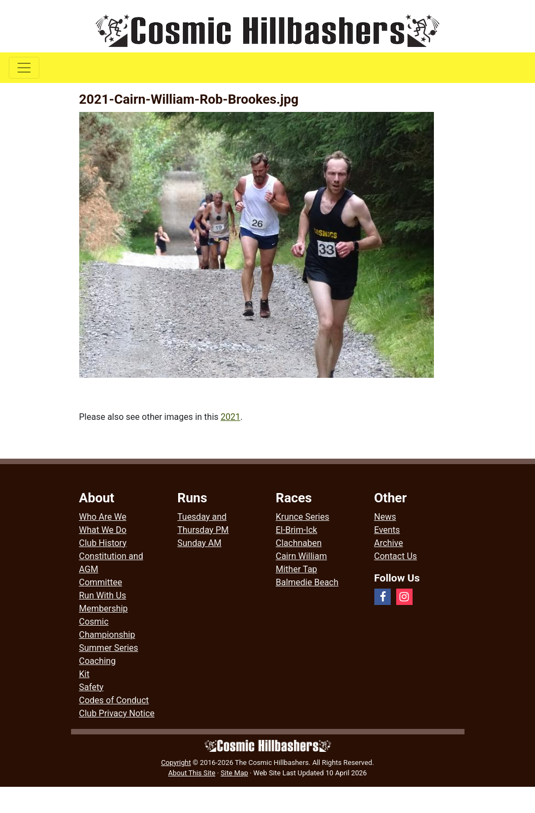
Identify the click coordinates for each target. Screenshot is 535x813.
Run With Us (102, 595)
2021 (230, 417)
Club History (103, 543)
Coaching (97, 661)
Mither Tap (297, 569)
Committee (100, 582)
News (385, 517)
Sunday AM (200, 543)
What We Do (103, 530)
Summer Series (108, 648)
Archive (388, 543)
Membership (103, 608)
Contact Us (396, 556)
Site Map (234, 773)
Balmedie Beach (307, 582)
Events (387, 530)
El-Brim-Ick (297, 530)
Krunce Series (303, 517)
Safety (91, 687)
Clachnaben (299, 543)
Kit (84, 674)
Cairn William (301, 556)
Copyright (176, 762)
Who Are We (103, 517)
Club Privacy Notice (117, 713)
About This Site (191, 773)
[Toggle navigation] (24, 68)
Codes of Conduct (114, 700)
